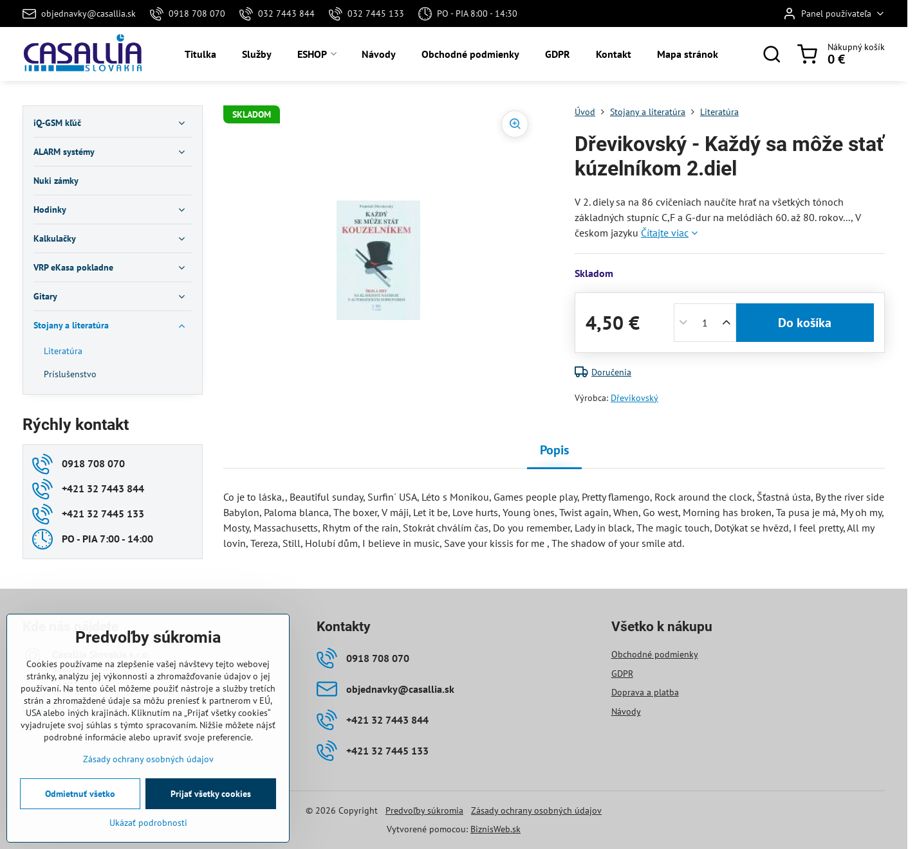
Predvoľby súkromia (424, 810)
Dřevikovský (634, 398)
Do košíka (804, 322)
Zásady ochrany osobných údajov (536, 810)
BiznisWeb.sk (495, 829)
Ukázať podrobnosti (148, 822)
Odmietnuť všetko (80, 794)
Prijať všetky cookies (211, 794)
